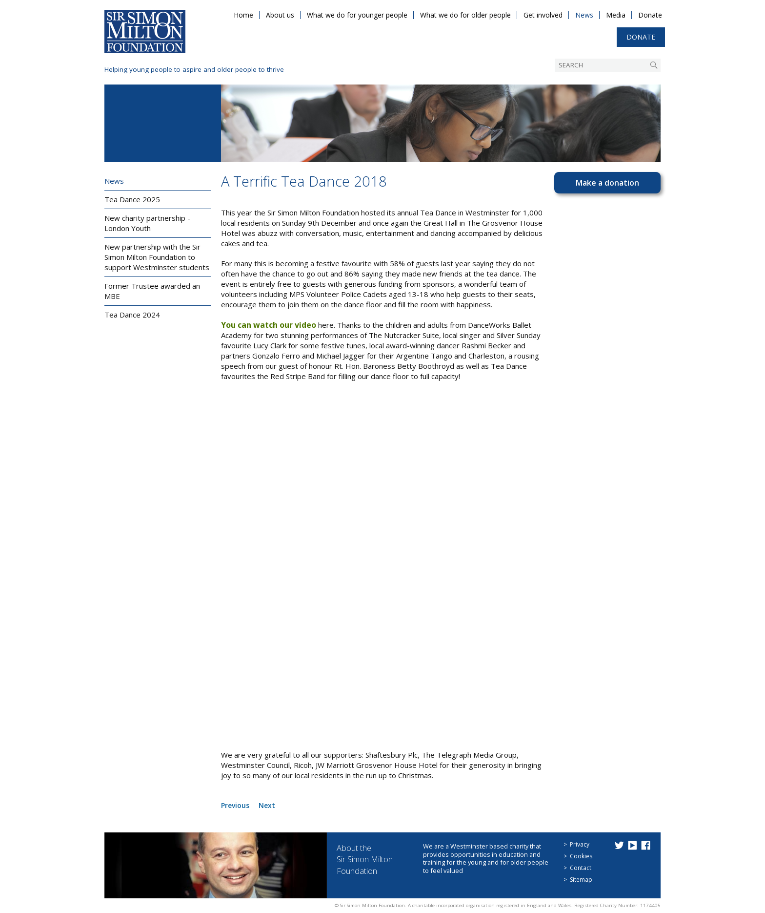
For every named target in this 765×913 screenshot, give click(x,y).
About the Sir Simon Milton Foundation (369, 859)
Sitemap (581, 879)
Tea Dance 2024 (132, 314)
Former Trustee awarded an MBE (152, 291)
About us (280, 15)
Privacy (579, 844)
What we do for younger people (357, 15)
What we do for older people (465, 15)
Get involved (543, 15)
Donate (650, 15)
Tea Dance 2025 (132, 199)
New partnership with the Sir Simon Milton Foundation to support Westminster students (156, 257)
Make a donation (607, 182)
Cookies (581, 856)
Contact (580, 868)
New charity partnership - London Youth (147, 223)
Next (269, 805)
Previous (236, 805)
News (584, 15)
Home (243, 15)
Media (615, 15)
